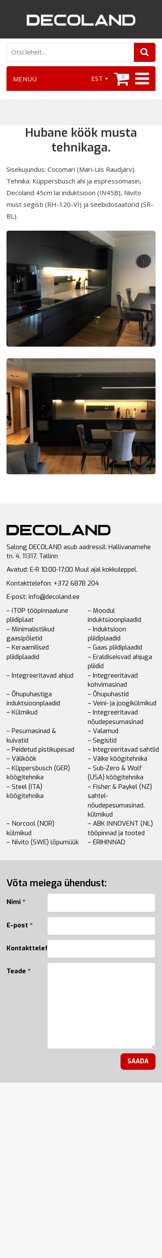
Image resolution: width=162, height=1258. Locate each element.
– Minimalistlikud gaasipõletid (30, 634)
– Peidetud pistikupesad (40, 749)
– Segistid (102, 740)
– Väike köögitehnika (117, 758)
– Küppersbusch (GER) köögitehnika (38, 773)
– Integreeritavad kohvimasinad (113, 680)
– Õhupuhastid (108, 694)
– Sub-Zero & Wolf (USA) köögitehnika (115, 773)
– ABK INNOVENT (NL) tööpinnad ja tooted (120, 828)
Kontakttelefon (20, 948)
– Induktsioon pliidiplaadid (107, 634)
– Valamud (103, 731)
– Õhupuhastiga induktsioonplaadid (33, 699)
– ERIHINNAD (106, 842)
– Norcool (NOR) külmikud (30, 828)
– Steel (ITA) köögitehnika (25, 791)
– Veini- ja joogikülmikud (122, 703)
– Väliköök (21, 758)
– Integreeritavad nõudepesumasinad (115, 717)
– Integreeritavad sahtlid (123, 749)
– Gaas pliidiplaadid (115, 647)
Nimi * (15, 902)
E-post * (19, 925)
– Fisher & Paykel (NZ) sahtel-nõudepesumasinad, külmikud (120, 800)
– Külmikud (22, 712)
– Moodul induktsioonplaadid (114, 615)
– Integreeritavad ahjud (39, 675)
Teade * (18, 971)
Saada (138, 1061)
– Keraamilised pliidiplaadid (27, 652)
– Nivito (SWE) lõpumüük (42, 842)
